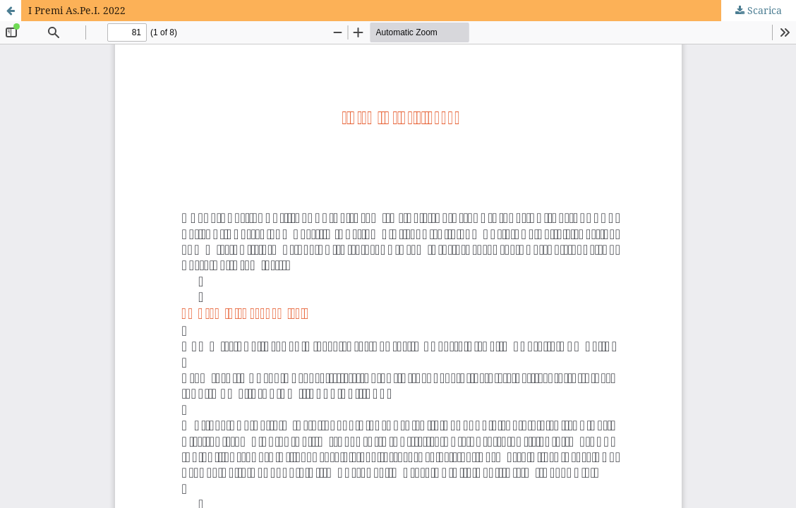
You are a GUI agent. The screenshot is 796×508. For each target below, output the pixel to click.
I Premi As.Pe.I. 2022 (77, 10)
